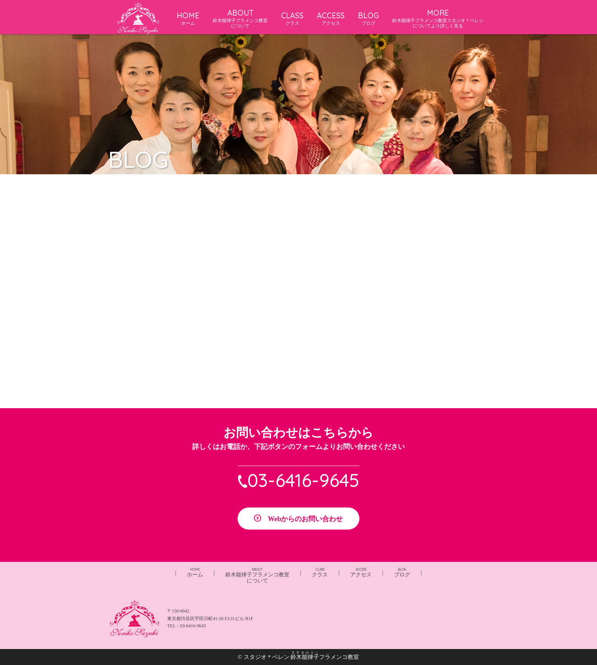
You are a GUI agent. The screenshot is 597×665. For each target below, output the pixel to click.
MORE (438, 18)
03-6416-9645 (303, 480)
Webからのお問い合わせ (305, 519)
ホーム (195, 572)
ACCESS (331, 18)
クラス (320, 572)
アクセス (361, 572)
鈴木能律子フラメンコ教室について (257, 576)
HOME (188, 18)
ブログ (402, 572)
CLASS (292, 18)
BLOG (368, 18)
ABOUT (240, 18)
